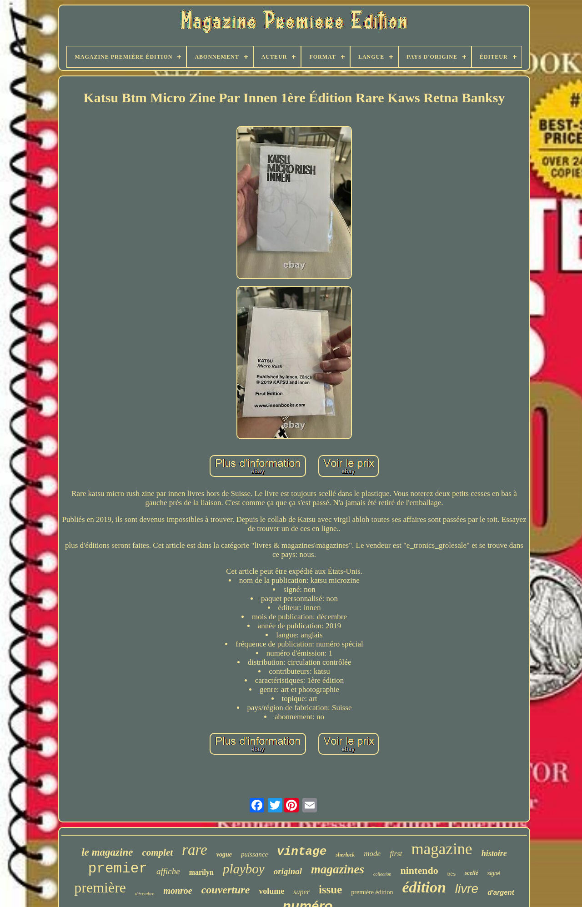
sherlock (345, 855)
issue (330, 889)
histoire (494, 853)
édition (424, 887)
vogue (224, 854)
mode (372, 853)
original (288, 871)
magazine (441, 849)
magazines (337, 869)
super (301, 892)
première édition (372, 892)
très (451, 874)
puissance (254, 854)
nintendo (419, 870)
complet (157, 852)
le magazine (107, 852)
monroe (177, 891)
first (396, 853)
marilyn (201, 872)
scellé (471, 872)
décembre (144, 893)
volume (271, 891)
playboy (244, 869)
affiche (168, 871)
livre (466, 889)
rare (194, 850)
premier (117, 869)
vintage (301, 851)
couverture (225, 890)
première (100, 887)
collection (382, 874)
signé (494, 873)
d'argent (500, 892)
